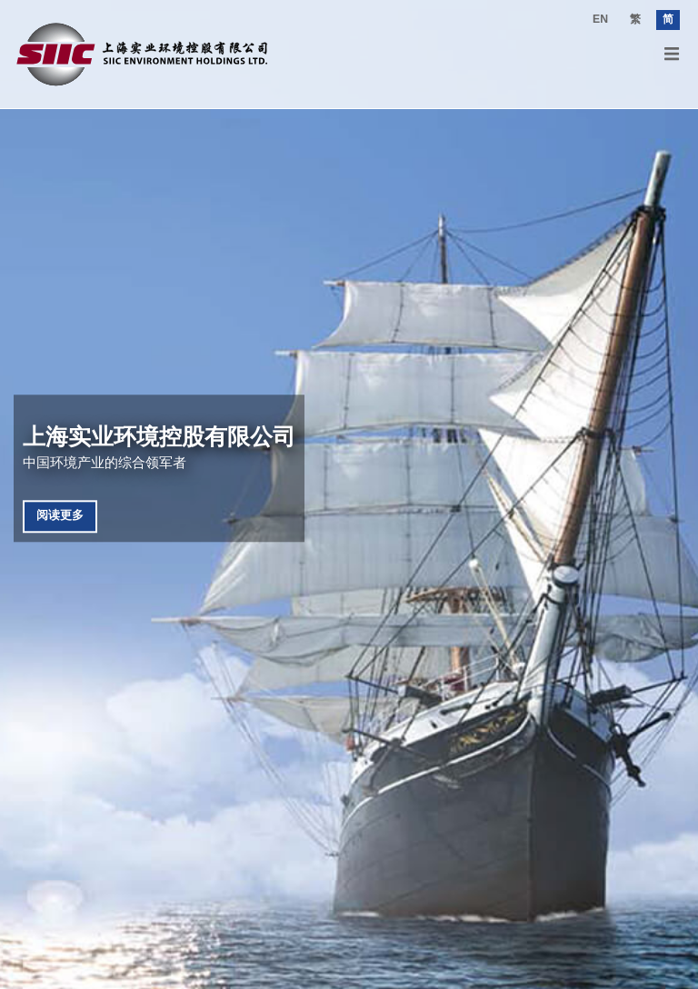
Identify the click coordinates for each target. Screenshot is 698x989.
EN (600, 19)
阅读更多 (60, 515)
